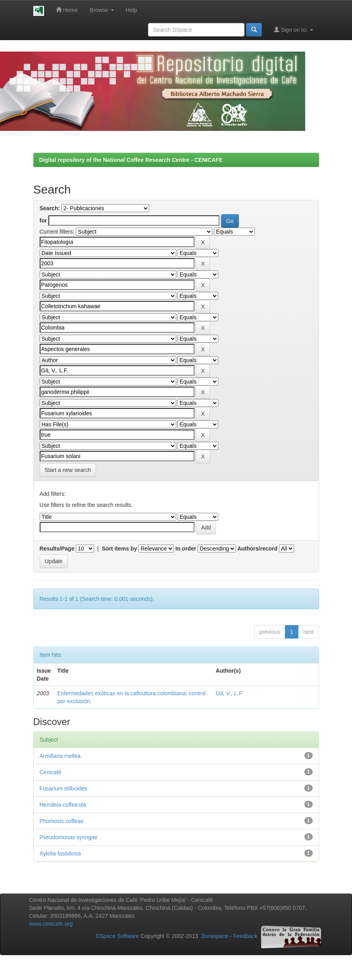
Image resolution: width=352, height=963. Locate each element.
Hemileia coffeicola (63, 805)
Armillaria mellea (60, 756)
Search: (50, 208)
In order (185, 548)
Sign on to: (293, 29)
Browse (102, 10)
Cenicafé (51, 772)
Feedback (245, 936)
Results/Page (57, 548)
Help (131, 10)
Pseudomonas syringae (69, 837)
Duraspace (214, 936)
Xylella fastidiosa (60, 853)
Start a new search (68, 470)
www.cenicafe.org (51, 924)
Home (67, 9)
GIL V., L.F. (229, 693)
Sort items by (119, 548)
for (43, 220)
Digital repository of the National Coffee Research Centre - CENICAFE (131, 160)
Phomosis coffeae (62, 821)
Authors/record (257, 548)
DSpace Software (117, 936)
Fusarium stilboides (64, 788)
